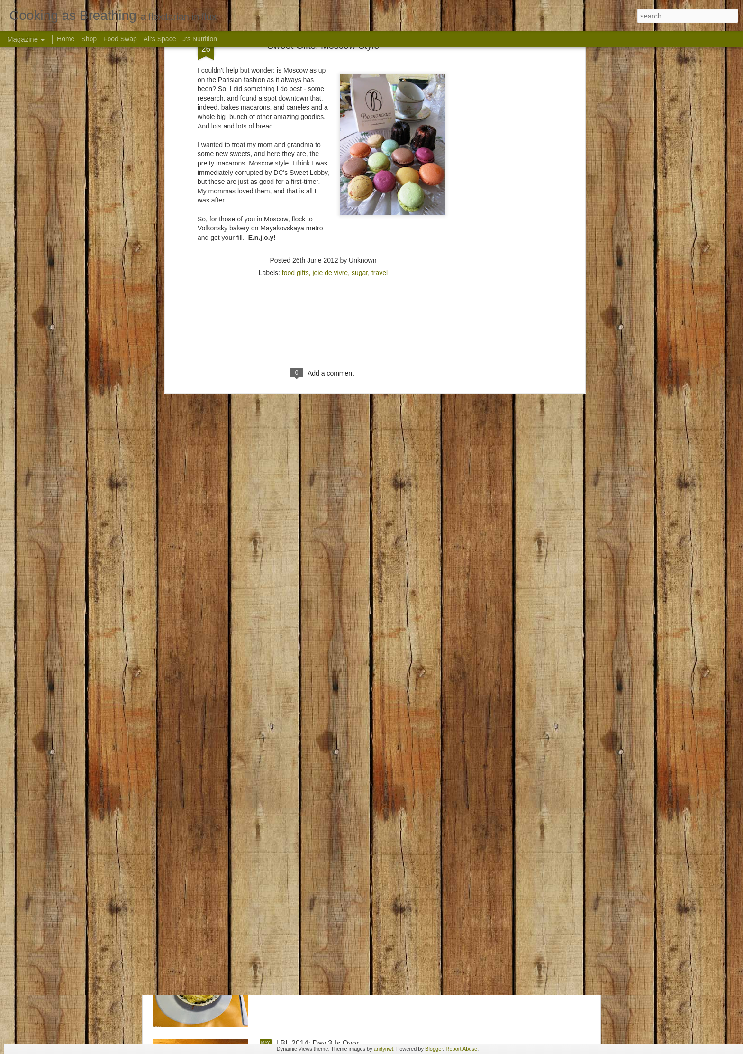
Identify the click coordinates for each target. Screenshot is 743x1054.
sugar (360, 47)
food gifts (295, 47)
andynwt (383, 1049)
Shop (89, 39)
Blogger (434, 1049)
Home (65, 39)
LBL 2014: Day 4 (304, 936)
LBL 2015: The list (306, 720)
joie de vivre (330, 47)
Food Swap (120, 39)
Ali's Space (160, 39)
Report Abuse (461, 1049)
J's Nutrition (199, 39)
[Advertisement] (323, 108)
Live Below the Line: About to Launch (338, 828)
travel (380, 47)
